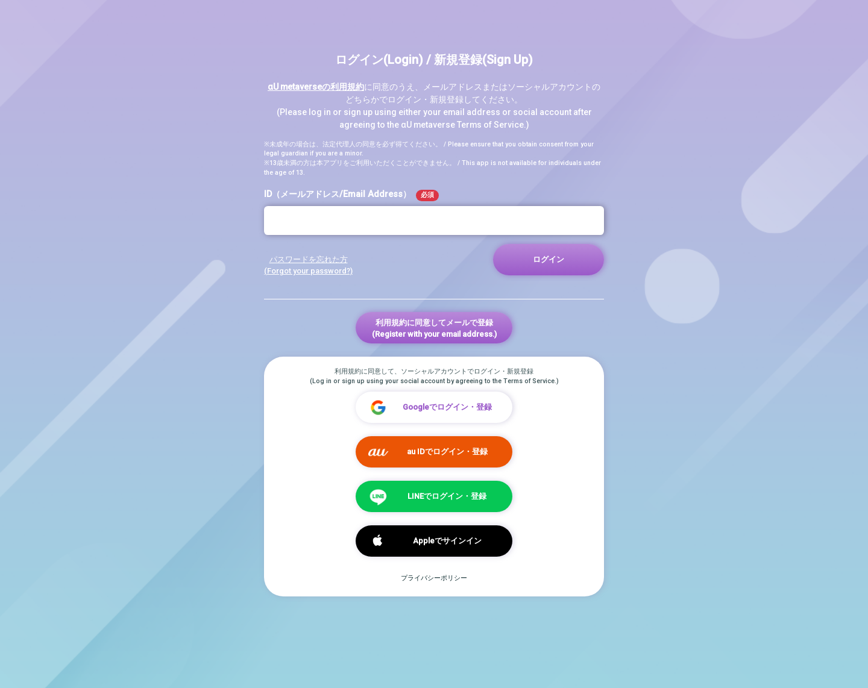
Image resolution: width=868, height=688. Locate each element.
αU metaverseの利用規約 (316, 87)
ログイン (548, 259)
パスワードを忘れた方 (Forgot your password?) (308, 265)
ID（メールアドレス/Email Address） (351, 195)
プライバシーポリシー (434, 578)
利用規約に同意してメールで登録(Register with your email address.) (434, 328)
